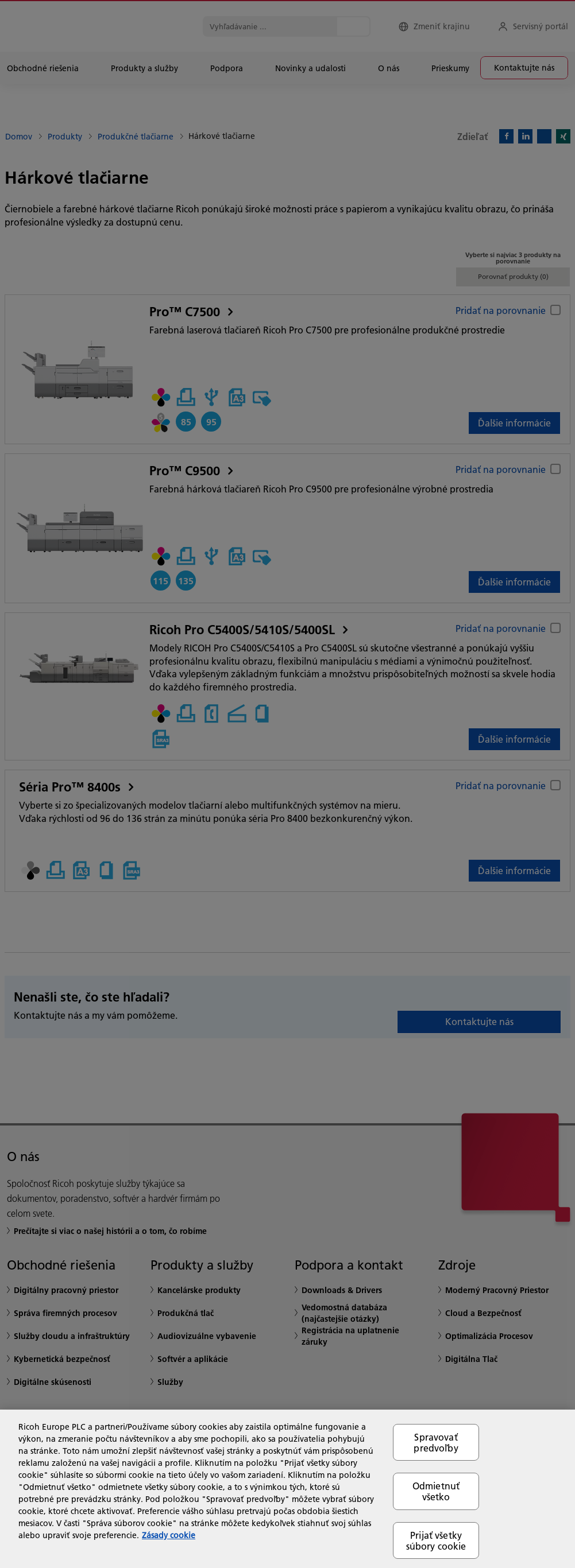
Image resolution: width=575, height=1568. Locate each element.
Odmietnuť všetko (436, 1491)
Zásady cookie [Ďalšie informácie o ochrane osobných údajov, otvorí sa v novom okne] (168, 1535)
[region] (287, 1489)
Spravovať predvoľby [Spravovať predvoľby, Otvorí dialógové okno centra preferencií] (436, 1442)
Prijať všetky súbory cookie (436, 1540)
